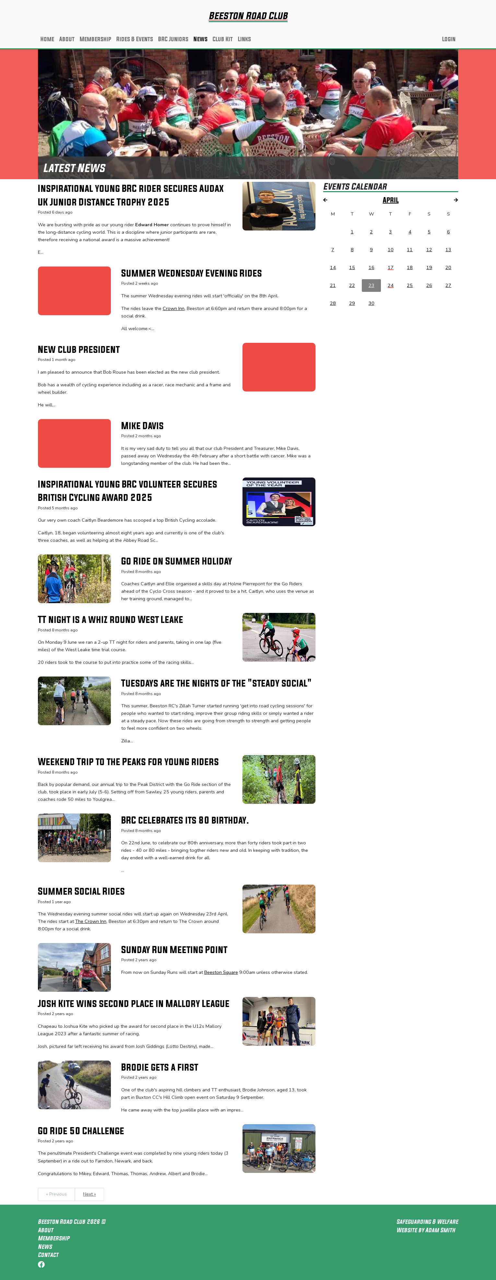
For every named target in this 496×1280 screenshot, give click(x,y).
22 (352, 285)
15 (352, 267)
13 (448, 249)
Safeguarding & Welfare (427, 1221)
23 (371, 285)
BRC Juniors (173, 39)
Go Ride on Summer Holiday (176, 561)
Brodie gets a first (159, 1067)
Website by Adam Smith (425, 1230)
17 (391, 267)
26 (429, 285)
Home (47, 39)
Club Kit (223, 39)
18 (410, 267)
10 (391, 249)
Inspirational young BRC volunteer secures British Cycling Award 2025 (127, 491)
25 (410, 285)
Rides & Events (134, 39)
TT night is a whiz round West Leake (110, 619)
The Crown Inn (90, 921)
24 (391, 285)
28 (333, 303)
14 (333, 267)
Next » (89, 1194)
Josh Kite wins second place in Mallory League (134, 1003)
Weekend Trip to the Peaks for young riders (128, 761)
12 (429, 249)
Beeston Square (221, 972)
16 (371, 267)
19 (429, 267)
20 (448, 267)
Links (244, 39)
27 (448, 285)
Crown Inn (173, 308)
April (391, 200)
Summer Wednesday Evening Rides (191, 273)
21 (333, 285)
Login (448, 39)
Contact (48, 1254)
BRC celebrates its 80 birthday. (185, 820)
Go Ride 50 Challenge (81, 1130)
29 (352, 303)
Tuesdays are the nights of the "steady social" (216, 683)
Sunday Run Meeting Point (174, 949)
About (67, 39)
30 (371, 303)
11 (410, 249)
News (200, 39)
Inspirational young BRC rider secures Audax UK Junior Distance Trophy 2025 (131, 195)
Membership (95, 39)
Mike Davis (142, 425)
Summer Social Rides (81, 891)
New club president (79, 349)
